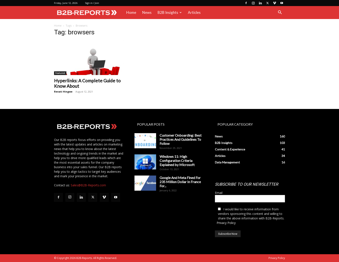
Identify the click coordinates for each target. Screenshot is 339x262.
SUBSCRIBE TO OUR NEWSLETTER (246, 184)
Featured (60, 73)
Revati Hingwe (63, 91)
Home (131, 12)
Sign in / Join (92, 3)
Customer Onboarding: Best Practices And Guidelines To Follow (180, 139)
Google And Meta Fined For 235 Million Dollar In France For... (180, 182)
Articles (194, 12)
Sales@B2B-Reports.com (88, 185)
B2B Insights (170, 12)
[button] (280, 13)
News (147, 12)
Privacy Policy (226, 223)
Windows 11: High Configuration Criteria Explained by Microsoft (177, 160)
